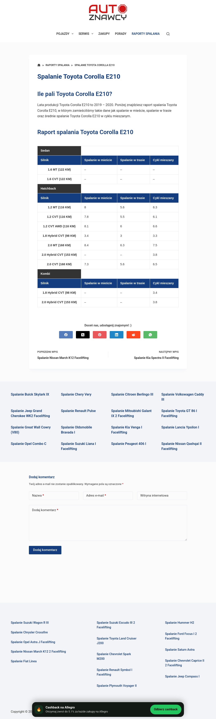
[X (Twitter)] (83, 334)
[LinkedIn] (116, 334)
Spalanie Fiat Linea (24, 661)
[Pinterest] (100, 334)
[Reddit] (133, 334)
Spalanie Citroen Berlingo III (132, 394)
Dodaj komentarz (45, 510)
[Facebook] (66, 334)
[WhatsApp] (150, 334)
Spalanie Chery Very (76, 394)
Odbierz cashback (166, 709)
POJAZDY (65, 33)
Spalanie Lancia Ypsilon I (180, 427)
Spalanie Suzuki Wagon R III (30, 623)
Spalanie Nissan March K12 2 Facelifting (38, 651)
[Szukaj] (168, 33)
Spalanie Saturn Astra (180, 650)
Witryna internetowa (154, 495)
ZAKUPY (104, 33)
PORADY (120, 33)
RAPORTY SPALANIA (145, 33)
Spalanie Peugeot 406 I (128, 444)
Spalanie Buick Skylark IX (30, 394)
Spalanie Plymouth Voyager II (117, 686)
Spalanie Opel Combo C (28, 444)
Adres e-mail (96, 495)
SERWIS (87, 33)
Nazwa (38, 495)
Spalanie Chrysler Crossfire (29, 632)
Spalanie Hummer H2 (179, 623)
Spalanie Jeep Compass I (182, 676)
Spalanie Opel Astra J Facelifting (33, 642)
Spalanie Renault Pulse (78, 411)
